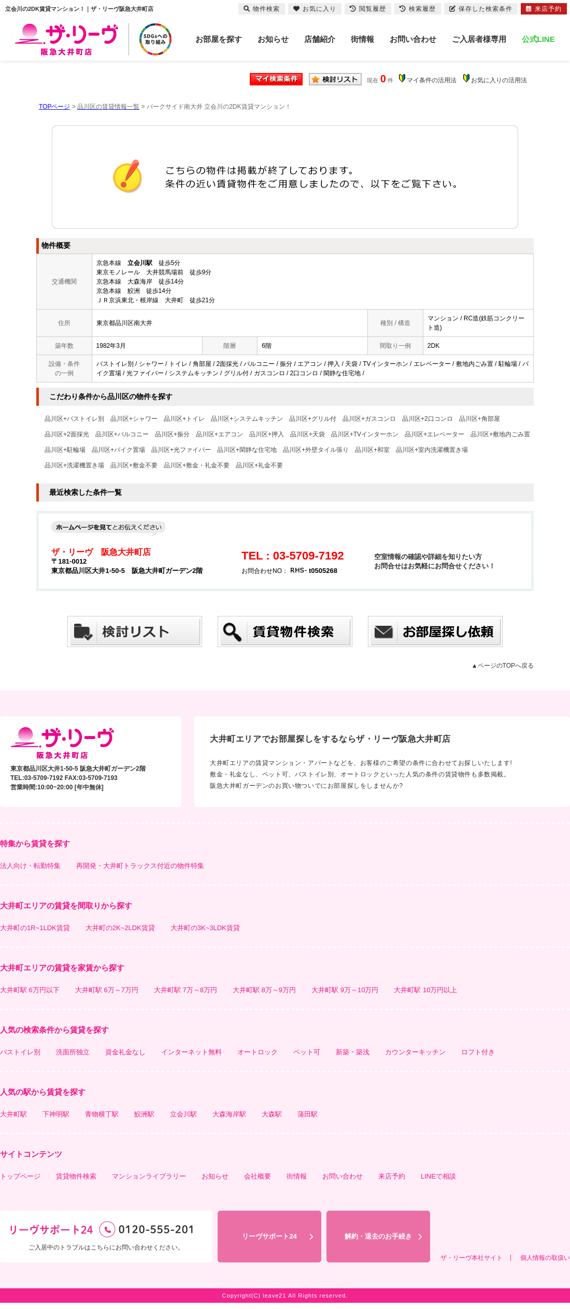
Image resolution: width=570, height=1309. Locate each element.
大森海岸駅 (229, 1114)
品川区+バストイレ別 (74, 418)
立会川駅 (183, 1114)
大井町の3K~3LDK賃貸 (205, 928)
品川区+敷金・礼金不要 (197, 465)
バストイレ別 (20, 1052)
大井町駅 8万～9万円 (264, 990)
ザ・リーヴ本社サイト (471, 1258)
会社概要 (257, 1176)
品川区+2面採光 (67, 434)
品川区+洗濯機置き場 (74, 465)
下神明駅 (55, 1114)
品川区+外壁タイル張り (316, 449)
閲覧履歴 (368, 8)
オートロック (257, 1052)
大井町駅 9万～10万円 (344, 990)
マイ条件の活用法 (432, 80)
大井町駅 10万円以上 (425, 990)
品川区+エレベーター (434, 434)
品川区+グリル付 (312, 418)
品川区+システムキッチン (247, 418)
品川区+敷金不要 (134, 465)
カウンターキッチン (415, 1052)
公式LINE (538, 39)
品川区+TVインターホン (364, 434)
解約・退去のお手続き (378, 1236)
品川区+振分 (172, 434)
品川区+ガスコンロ (369, 418)
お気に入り (314, 8)
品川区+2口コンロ (427, 418)
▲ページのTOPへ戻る (503, 665)
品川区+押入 (266, 434)
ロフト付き (478, 1052)
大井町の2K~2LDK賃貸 (120, 928)
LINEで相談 (438, 1176)
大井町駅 (13, 1114)
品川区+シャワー (134, 418)
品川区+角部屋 (479, 418)
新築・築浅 (352, 1052)
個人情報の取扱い (545, 1258)
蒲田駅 (307, 1114)
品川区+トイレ (184, 418)
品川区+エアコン (219, 434)
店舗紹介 (319, 39)
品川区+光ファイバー (181, 449)
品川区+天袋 (307, 434)
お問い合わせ (413, 39)
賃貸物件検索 (76, 1176)
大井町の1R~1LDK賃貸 (35, 928)
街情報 (362, 39)
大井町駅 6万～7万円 (106, 990)
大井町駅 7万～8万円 (185, 990)
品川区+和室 (372, 449)
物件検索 (262, 8)
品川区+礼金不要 (259, 465)
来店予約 (391, 1176)
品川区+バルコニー (122, 434)
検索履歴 (418, 8)
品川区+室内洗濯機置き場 (432, 449)
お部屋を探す (218, 39)
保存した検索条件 (480, 8)
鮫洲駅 (144, 1114)
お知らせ (273, 39)
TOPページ (54, 106)
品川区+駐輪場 (65, 449)
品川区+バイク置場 (118, 449)
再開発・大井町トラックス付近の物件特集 (140, 866)
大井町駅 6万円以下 (30, 990)
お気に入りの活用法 (499, 80)
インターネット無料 (191, 1052)
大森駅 (272, 1114)
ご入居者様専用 (479, 39)
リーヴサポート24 (269, 1236)
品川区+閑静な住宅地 (247, 449)
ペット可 (306, 1052)
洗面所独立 (73, 1052)
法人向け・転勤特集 (30, 866)
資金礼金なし (125, 1052)
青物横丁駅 (102, 1114)
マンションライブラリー (149, 1176)
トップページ (20, 1176)
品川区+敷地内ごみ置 (500, 434)
